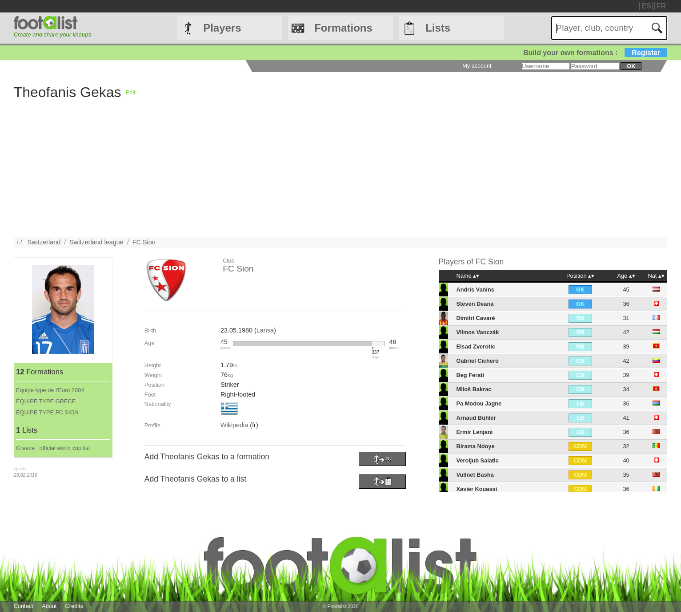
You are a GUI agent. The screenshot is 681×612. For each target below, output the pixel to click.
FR (661, 6)
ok (631, 66)
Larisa (265, 330)
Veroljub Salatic (477, 460)
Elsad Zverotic (475, 346)
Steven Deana (474, 303)
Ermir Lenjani (474, 432)
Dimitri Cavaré (475, 318)
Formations (343, 28)
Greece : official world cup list (53, 448)
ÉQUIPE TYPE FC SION (47, 412)
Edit (131, 92)
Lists (437, 28)
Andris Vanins (475, 289)
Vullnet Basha (474, 474)
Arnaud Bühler (476, 417)
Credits (74, 606)
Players (222, 28)
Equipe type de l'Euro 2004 (50, 390)
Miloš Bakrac (473, 389)
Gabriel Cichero (477, 360)
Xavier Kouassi (476, 489)
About (49, 606)
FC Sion (144, 242)
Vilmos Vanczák (477, 332)
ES (646, 6)
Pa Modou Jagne (478, 403)
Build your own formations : (595, 53)
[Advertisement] (392, 174)
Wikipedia (234, 425)
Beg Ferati (470, 375)
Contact (23, 606)
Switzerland (44, 242)
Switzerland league (96, 242)
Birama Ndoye (475, 446)
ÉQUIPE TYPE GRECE (46, 401)
